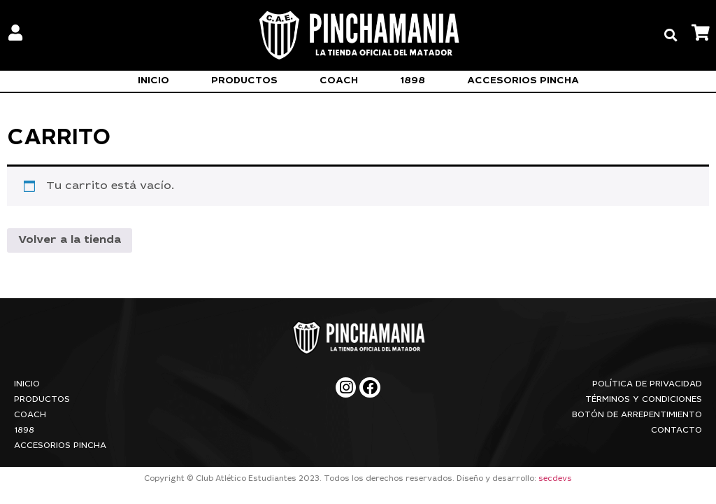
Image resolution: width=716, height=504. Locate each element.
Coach (339, 81)
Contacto (676, 430)
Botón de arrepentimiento (637, 415)
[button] (670, 35)
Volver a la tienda (69, 240)
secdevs (555, 479)
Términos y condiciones (643, 400)
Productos (244, 81)
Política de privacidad (647, 384)
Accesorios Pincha (523, 81)
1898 (412, 81)
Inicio (153, 81)
